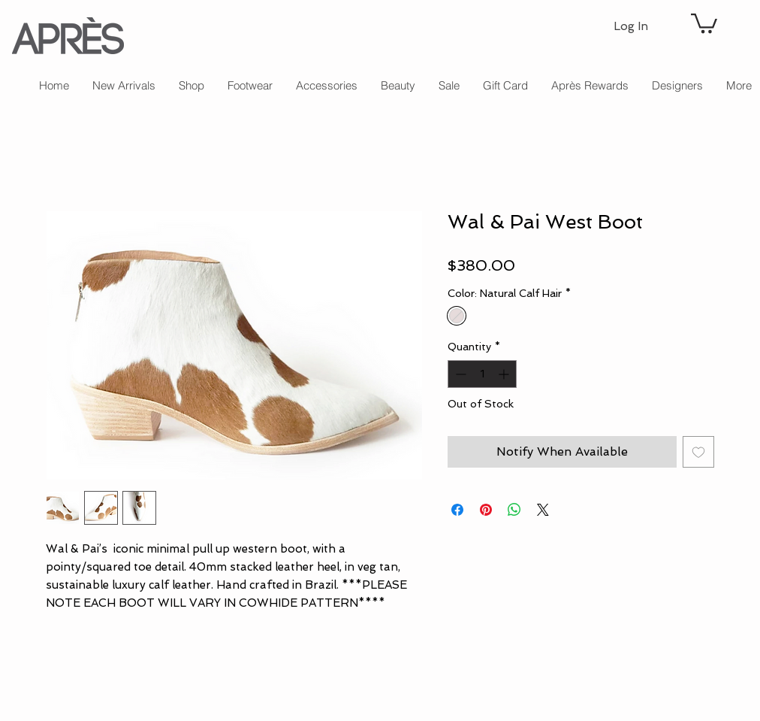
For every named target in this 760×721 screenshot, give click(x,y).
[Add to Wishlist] (698, 452)
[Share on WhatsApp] (514, 510)
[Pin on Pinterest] (486, 510)
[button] (704, 22)
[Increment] (505, 374)
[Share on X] (543, 510)
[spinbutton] (482, 374)
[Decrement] (459, 374)
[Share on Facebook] (457, 510)
